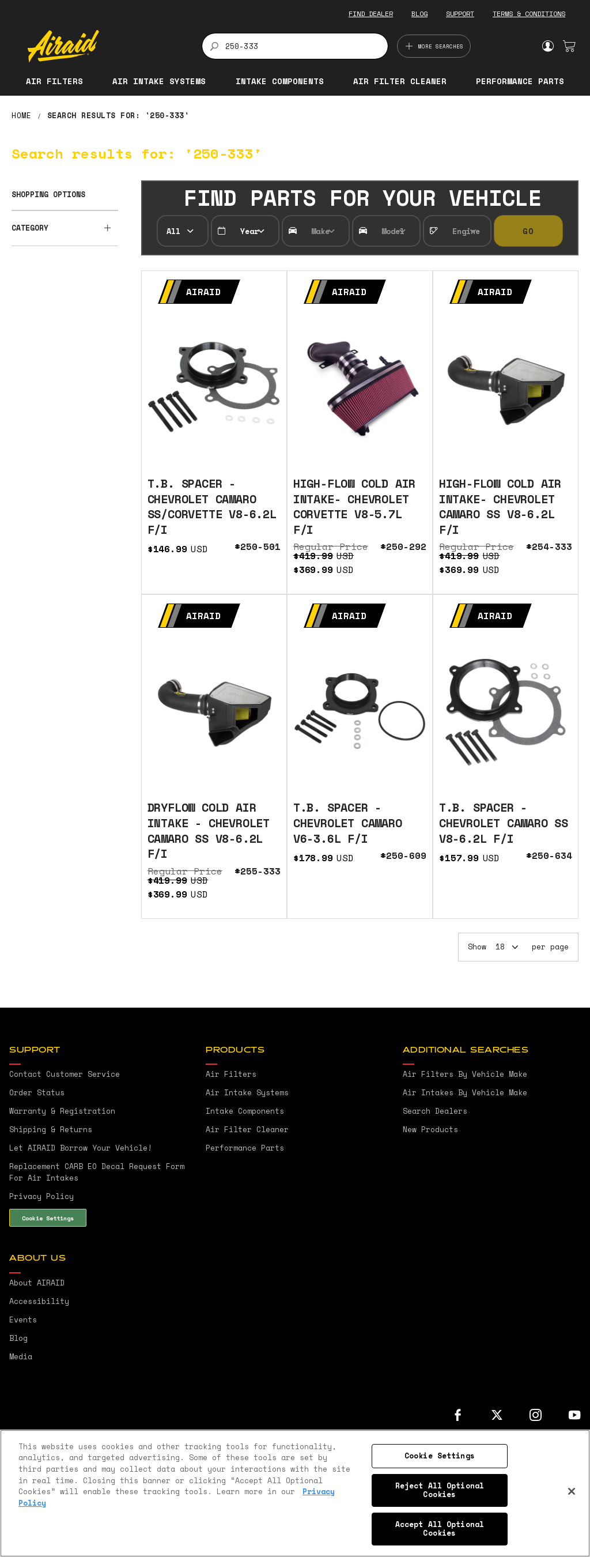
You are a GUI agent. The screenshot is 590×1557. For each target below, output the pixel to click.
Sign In (547, 46)
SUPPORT (460, 13)
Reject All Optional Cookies (439, 1490)
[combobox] (295, 46)
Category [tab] (30, 227)
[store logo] (108, 46)
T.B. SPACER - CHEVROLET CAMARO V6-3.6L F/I (347, 822)
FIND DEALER (371, 13)
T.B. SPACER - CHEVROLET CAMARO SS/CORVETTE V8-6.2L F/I (212, 506)
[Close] (571, 1491)
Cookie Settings (48, 1218)
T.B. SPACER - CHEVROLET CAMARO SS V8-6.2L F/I (503, 822)
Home (24, 115)
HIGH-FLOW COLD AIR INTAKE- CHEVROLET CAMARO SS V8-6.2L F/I (500, 506)
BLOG (419, 13)
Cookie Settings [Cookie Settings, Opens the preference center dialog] (439, 1455)
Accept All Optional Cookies (439, 1528)
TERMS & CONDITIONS (529, 13)
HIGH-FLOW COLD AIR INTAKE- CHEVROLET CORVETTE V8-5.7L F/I (354, 506)
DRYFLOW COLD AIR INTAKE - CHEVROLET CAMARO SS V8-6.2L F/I (209, 830)
